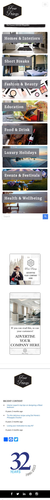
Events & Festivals (22, 175)
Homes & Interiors (22, 38)
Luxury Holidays (20, 153)
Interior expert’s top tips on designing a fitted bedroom (24, 406)
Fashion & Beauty (21, 84)
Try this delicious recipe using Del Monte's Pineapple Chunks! (23, 416)
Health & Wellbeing (23, 198)
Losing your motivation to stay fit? (20, 426)
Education (14, 107)
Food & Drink (17, 130)
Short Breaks (16, 61)
